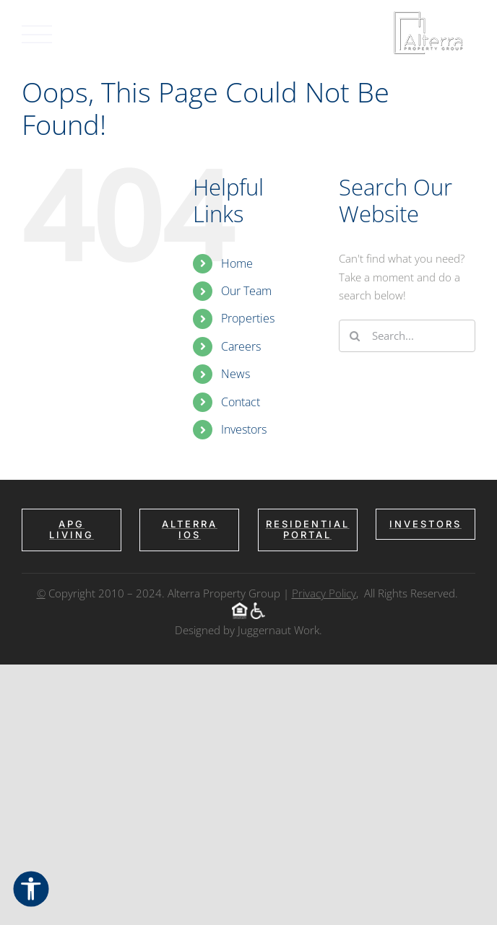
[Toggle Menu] (37, 34)
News (235, 374)
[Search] (355, 336)
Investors (244, 429)
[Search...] (407, 336)
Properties (248, 318)
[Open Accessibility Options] (31, 890)
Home (237, 263)
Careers (241, 346)
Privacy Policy (324, 593)
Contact (240, 402)
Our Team (246, 291)
